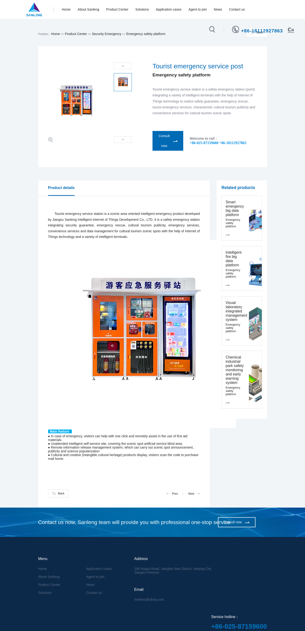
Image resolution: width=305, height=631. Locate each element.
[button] (123, 66)
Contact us (237, 9)
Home (66, 9)
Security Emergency (106, 34)
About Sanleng (88, 9)
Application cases (168, 9)
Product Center (117, 9)
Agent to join (197, 9)
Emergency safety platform (145, 34)
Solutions (142, 9)
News (218, 9)
